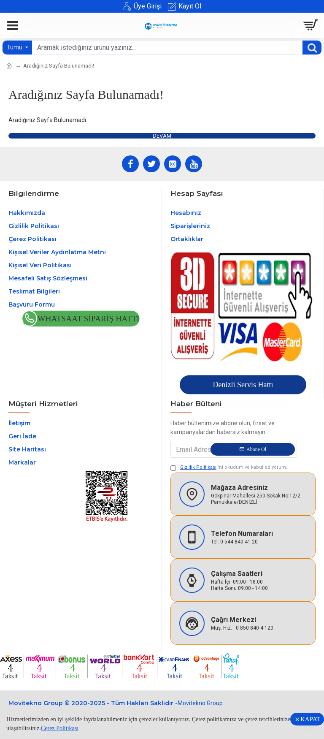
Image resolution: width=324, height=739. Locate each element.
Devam (162, 136)
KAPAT (310, 719)
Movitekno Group (200, 703)
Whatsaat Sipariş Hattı (89, 319)
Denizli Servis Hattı (243, 384)
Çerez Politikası (59, 728)
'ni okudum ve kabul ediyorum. (228, 467)
